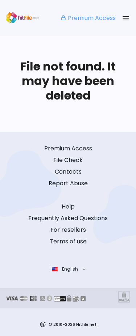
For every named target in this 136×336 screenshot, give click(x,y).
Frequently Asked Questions (68, 218)
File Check (68, 160)
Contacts (68, 171)
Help (68, 206)
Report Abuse (68, 183)
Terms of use (68, 241)
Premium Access (88, 18)
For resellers (68, 230)
